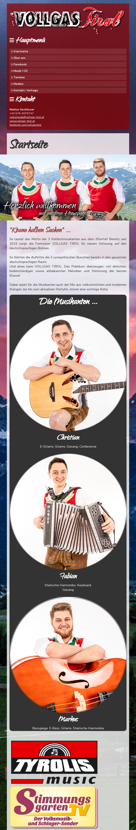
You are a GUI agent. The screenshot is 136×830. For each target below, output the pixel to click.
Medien (18, 84)
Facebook (20, 64)
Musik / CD (21, 71)
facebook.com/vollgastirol (25, 125)
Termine (19, 77)
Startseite (21, 51)
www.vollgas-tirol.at (22, 121)
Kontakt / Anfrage (26, 90)
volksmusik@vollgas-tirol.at (26, 117)
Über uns (19, 58)
